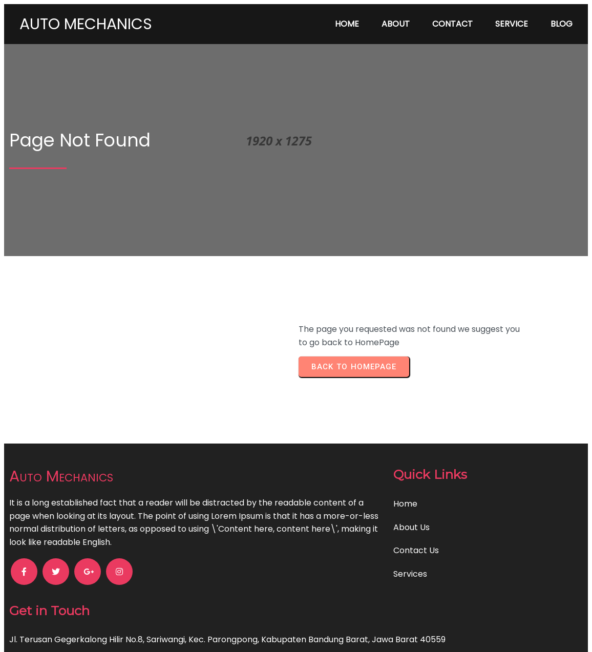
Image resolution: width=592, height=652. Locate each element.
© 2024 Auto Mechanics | (260, 633)
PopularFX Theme (347, 633)
